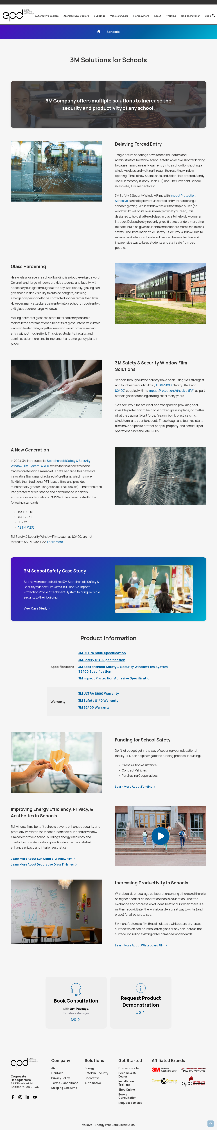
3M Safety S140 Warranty (98, 700)
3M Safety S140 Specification (101, 660)
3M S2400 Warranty (94, 707)
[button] (47, 15)
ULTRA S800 (163, 385)
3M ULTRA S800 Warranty (98, 693)
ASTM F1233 (26, 527)
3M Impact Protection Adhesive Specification (115, 678)
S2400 (119, 391)
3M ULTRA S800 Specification (102, 653)
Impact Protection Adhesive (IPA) (172, 391)
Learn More (55, 542)
